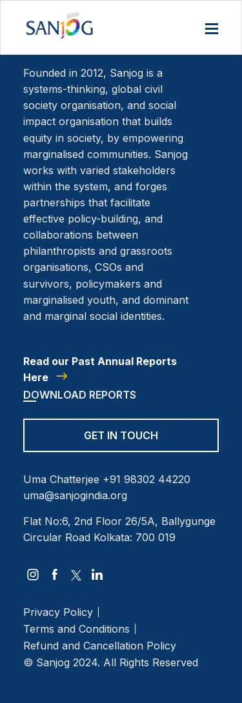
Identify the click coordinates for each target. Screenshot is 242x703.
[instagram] (33, 574)
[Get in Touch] (121, 443)
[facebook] (55, 574)
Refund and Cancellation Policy (99, 645)
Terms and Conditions (76, 628)
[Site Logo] (59, 25)
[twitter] (76, 575)
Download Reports (79, 394)
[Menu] (211, 29)
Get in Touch (121, 435)
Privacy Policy (58, 612)
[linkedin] (97, 574)
